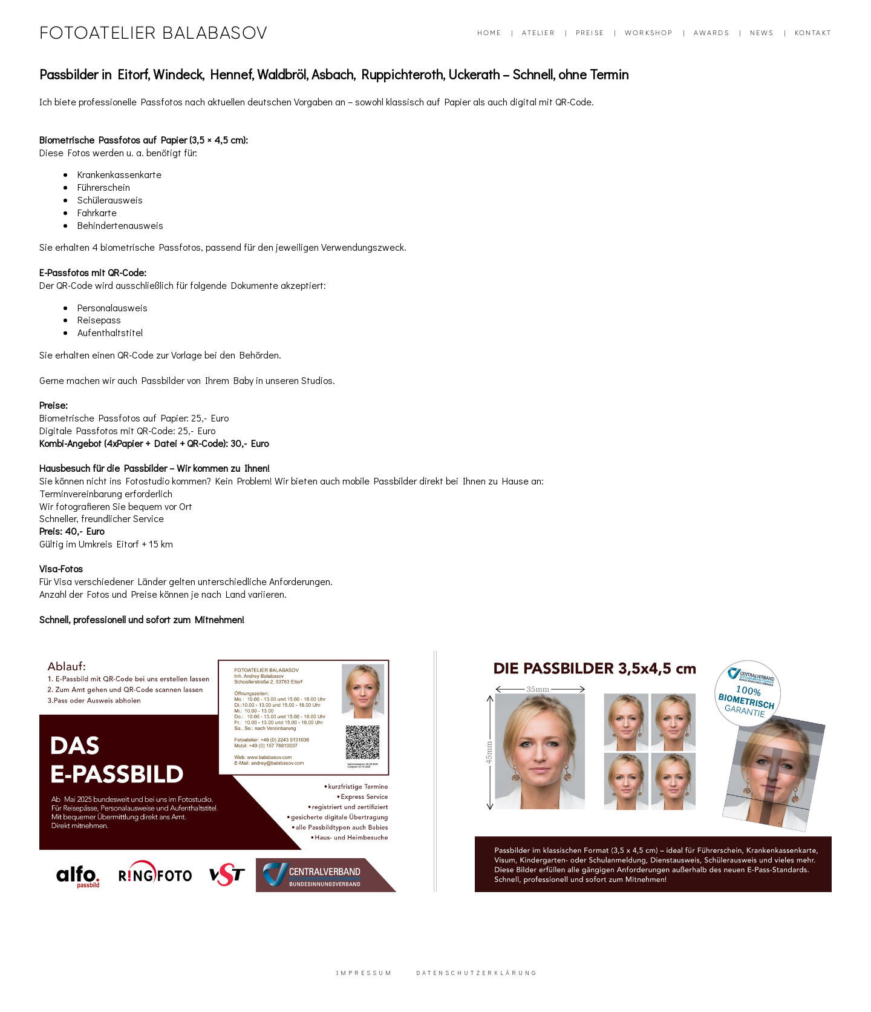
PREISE (590, 33)
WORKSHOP (649, 33)
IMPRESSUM (364, 973)
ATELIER (538, 33)
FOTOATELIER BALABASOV (153, 33)
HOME (489, 33)
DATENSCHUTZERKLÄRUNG (477, 973)
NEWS (762, 33)
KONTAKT (813, 33)
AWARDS (711, 33)
